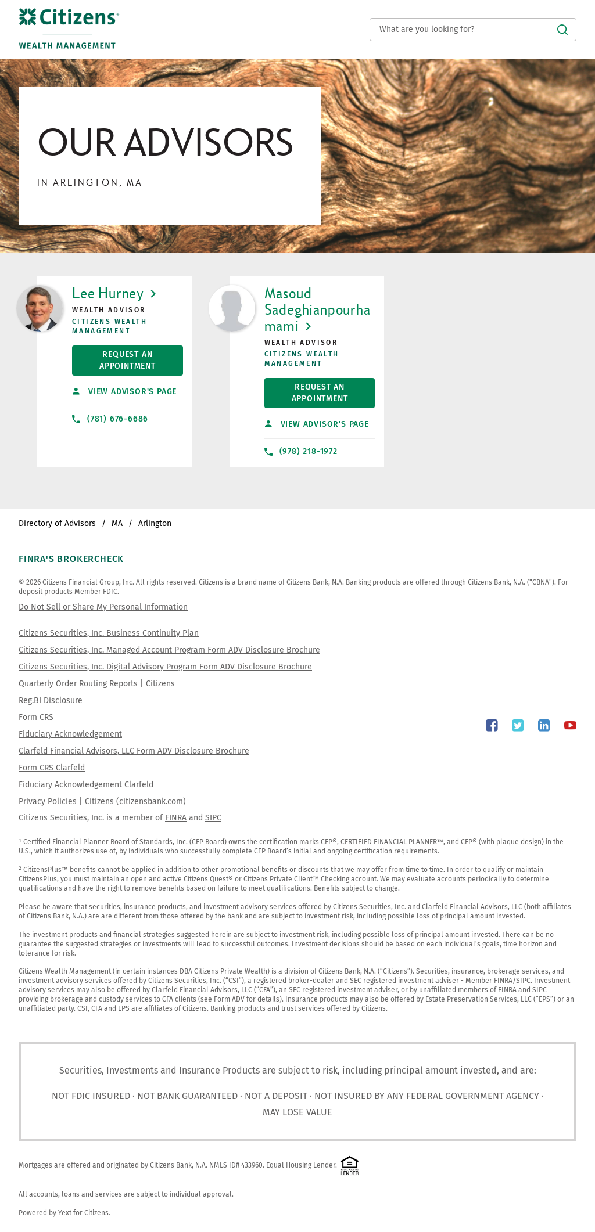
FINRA (176, 818)
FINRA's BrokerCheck (71, 558)
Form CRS (36, 717)
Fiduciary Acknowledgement (70, 734)
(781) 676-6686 (110, 419)
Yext (64, 1213)
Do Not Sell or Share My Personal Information (103, 607)
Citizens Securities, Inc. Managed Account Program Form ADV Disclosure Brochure (169, 650)
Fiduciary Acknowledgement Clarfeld (86, 785)
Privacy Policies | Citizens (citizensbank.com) (102, 801)
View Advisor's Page (125, 392)
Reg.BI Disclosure (51, 700)
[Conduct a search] (473, 29)
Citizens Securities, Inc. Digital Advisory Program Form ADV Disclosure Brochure (165, 667)
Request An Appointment (114, 358)
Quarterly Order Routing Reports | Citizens (97, 684)
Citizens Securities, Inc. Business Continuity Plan (109, 633)
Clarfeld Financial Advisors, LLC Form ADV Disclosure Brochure (134, 751)
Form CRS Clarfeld (52, 768)
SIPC (213, 818)
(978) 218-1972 (301, 451)
